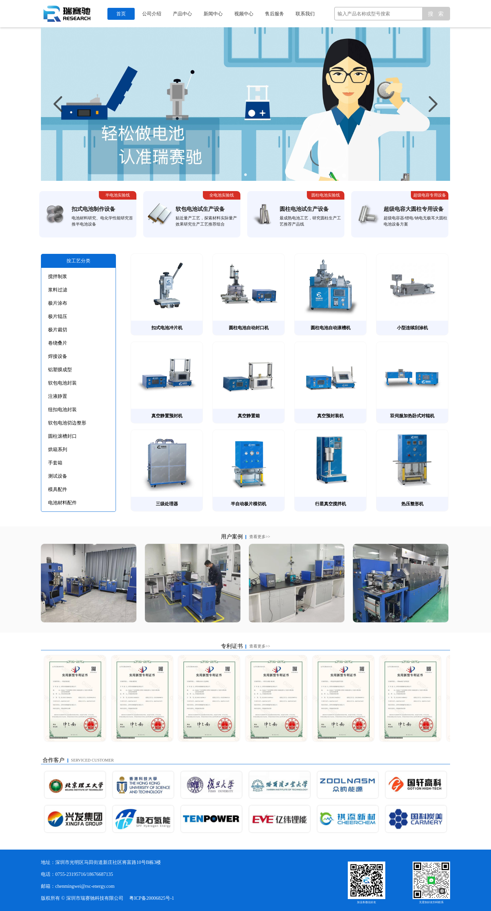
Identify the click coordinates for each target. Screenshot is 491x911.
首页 (121, 13)
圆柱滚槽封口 (62, 436)
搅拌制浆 (57, 276)
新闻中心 (213, 13)
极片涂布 (57, 303)
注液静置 (57, 396)
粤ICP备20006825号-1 (151, 898)
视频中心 (243, 13)
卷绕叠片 (57, 343)
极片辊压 (57, 316)
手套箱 (55, 462)
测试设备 (57, 476)
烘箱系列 (57, 449)
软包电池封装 (62, 383)
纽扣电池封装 (62, 409)
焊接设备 (57, 356)
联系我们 (305, 13)
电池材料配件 (62, 502)
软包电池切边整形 (67, 422)
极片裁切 (57, 329)
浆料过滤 (57, 289)
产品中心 (182, 13)
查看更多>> (259, 536)
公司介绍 (151, 13)
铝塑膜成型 (60, 369)
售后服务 (274, 13)
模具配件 (57, 489)
